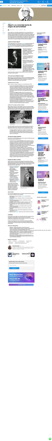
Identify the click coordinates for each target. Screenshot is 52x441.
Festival (28, 294)
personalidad (10, 45)
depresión (23, 196)
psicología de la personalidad (20, 242)
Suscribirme (14, 268)
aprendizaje (15, 241)
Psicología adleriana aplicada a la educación (41, 154)
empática (11, 178)
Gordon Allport (29, 241)
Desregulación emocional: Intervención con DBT (43, 100)
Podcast (28, 296)
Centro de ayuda (30, 298)
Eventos (18, 5)
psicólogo (23, 43)
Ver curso (43, 57)
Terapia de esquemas (41, 180)
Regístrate (49, 5)
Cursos (15, 294)
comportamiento (21, 241)
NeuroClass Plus (17, 296)
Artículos (16, 298)
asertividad (11, 199)
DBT (39, 125)
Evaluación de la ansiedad (42, 45)
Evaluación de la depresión (42, 72)
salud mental (11, 243)
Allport (10, 241)
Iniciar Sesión (43, 5)
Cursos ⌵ (9, 5)
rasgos (27, 242)
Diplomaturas (14, 5)
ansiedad (17, 181)
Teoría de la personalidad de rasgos (21, 243)
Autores (9, 23)
